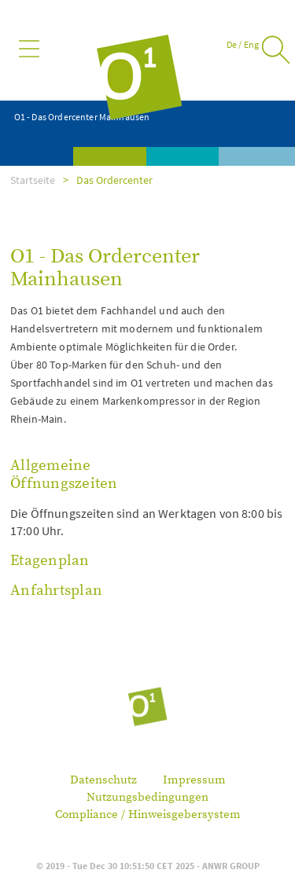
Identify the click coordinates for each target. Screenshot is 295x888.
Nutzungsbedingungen (147, 797)
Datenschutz (103, 779)
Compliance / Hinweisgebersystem (148, 814)
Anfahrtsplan (56, 590)
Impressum (194, 779)
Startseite (32, 179)
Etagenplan (50, 561)
